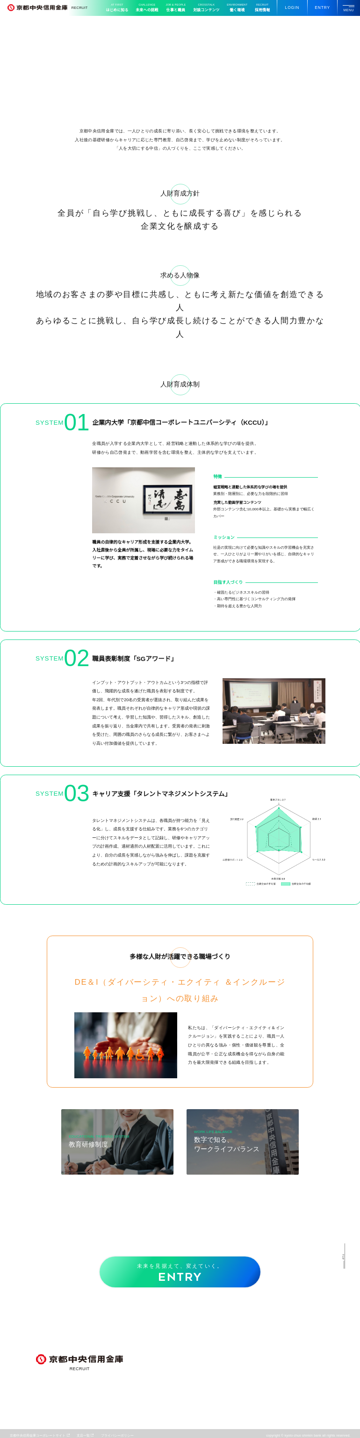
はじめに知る (120, 8)
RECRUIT (47, 7)
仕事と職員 (179, 8)
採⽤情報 (262, 8)
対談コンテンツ (209, 8)
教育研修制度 (244, 1371)
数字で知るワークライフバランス (259, 1378)
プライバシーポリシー (117, 1435)
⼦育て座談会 (244, 1340)
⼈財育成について (247, 1365)
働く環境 (238, 8)
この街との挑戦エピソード (199, 1340)
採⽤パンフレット (307, 1348)
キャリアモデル (190, 1417)
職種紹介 (185, 1410)
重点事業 (185, 1365)
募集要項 (240, 1403)
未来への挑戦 (151, 8)
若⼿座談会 (242, 1333)
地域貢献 (185, 1385)
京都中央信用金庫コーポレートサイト (37, 1435)
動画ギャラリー (305, 1331)
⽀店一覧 (83, 1435)
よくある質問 (244, 1410)
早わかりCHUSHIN (194, 1333)
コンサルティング (192, 1371)
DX (181, 1378)
